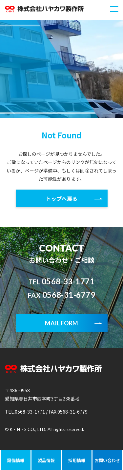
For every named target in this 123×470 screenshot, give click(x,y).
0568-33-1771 (62, 281)
